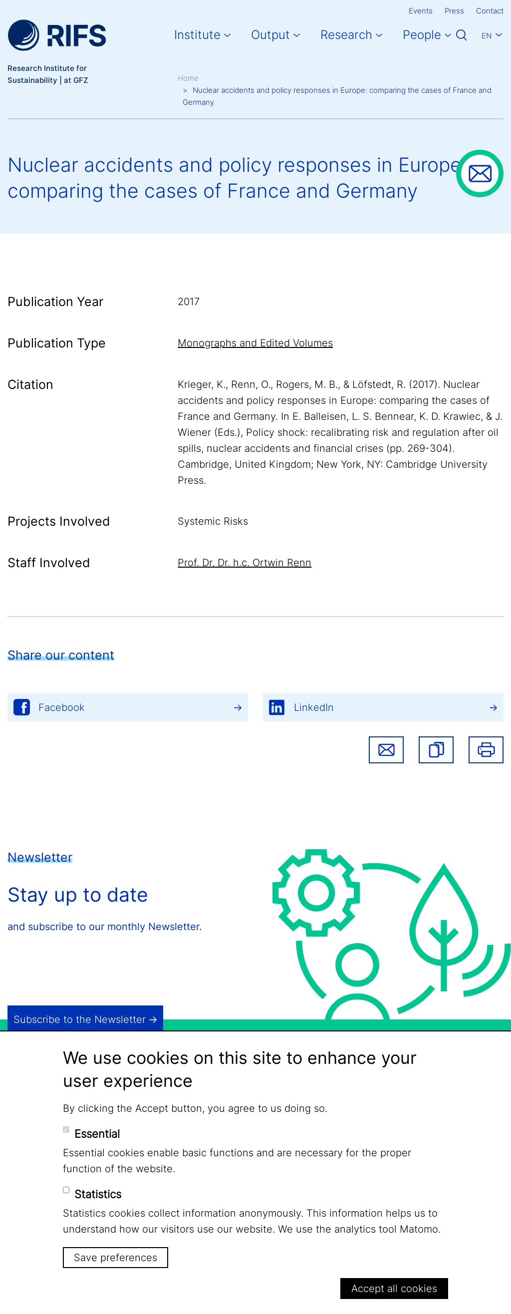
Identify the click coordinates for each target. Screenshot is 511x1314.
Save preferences (115, 1258)
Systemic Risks (213, 521)
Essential (97, 1133)
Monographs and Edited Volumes (255, 343)
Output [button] (270, 34)
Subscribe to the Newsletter (79, 1019)
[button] (436, 749)
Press (454, 10)
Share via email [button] (386, 749)
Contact (490, 10)
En (487, 35)
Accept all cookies (394, 1289)
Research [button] (346, 34)
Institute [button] (197, 34)
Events (421, 10)
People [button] (422, 34)
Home (188, 78)
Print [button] (486, 749)
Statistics (97, 1194)
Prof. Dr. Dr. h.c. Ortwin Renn (244, 563)
